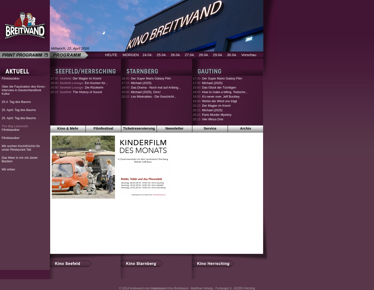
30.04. (232, 55)
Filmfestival (103, 128)
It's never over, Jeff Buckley (221, 96)
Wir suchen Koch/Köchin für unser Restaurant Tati (21, 147)
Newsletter (175, 128)
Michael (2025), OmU (146, 92)
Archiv (245, 128)
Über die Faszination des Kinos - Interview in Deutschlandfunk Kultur (24, 90)
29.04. (218, 55)
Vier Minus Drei (212, 119)
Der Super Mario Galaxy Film (151, 78)
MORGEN (131, 55)
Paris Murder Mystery (217, 114)
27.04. (190, 55)
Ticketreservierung (139, 128)
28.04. (204, 55)
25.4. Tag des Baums (16, 102)
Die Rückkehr (82, 87)
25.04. (162, 55)
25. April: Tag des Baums (19, 110)
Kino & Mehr (67, 128)
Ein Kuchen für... (84, 83)
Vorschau (248, 55)
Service (210, 128)
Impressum (158, 288)
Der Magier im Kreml (80, 78)
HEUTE (111, 55)
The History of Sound (81, 92)
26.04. (176, 55)
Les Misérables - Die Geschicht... (154, 96)
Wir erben (8, 169)
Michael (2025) (141, 83)
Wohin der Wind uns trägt (219, 101)
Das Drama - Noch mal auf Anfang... (156, 87)
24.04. (148, 55)
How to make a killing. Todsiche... (225, 92)
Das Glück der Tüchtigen (219, 87)
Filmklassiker (11, 78)
